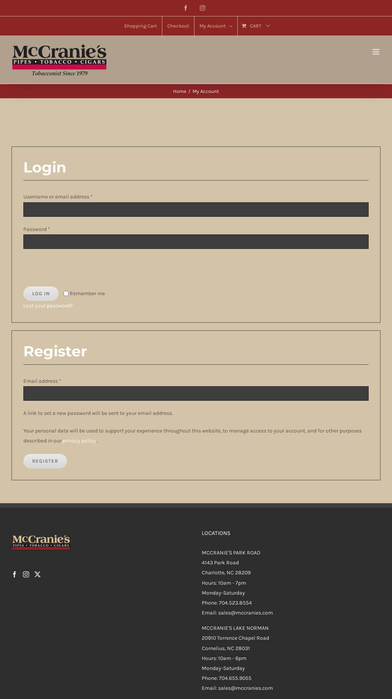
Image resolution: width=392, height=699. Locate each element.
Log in (41, 293)
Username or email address (58, 196)
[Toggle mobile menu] (376, 52)
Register (45, 461)
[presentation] (75, 270)
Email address (42, 381)
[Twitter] (37, 574)
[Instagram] (26, 574)
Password (36, 229)
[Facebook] (14, 574)
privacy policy (79, 440)
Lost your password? (48, 305)
